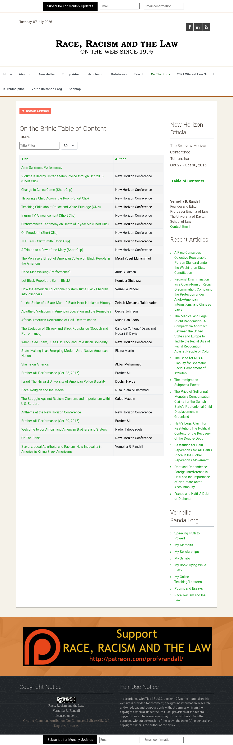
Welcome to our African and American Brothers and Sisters (64, 429)
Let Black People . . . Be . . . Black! (45, 281)
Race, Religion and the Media (42, 390)
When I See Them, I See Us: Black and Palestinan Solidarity (64, 342)
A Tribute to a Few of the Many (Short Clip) (52, 250)
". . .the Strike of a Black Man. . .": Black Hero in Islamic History (66, 303)
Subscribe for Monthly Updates (70, 740)
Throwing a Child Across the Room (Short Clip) (55, 198)
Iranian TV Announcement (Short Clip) (48, 215)
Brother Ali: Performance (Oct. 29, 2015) (50, 421)
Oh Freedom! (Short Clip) (39, 233)
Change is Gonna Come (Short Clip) (46, 190)
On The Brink (30, 438)
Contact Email (180, 227)
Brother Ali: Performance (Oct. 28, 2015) (50, 373)
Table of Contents (187, 181)
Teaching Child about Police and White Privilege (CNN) (61, 207)
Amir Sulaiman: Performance (42, 168)
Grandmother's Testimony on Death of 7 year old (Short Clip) (65, 224)
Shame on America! (35, 364)
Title (25, 159)
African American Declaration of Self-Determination (58, 320)
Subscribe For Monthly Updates (70, 6)
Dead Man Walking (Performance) (46, 272)
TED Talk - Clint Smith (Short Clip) (45, 241)
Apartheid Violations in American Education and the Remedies (66, 311)
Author (120, 159)
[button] (25, 74)
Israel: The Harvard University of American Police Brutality (63, 381)
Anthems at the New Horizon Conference (51, 412)
